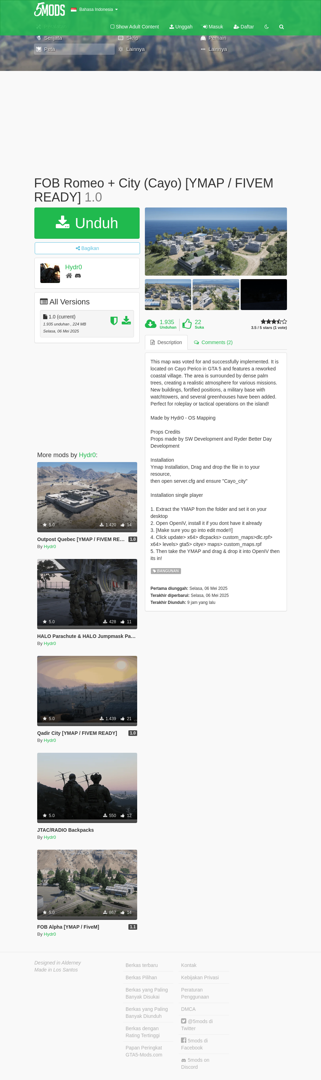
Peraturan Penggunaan (195, 993)
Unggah (181, 26)
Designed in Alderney (57, 963)
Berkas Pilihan (141, 977)
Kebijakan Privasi (200, 977)
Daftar (244, 26)
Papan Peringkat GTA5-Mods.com (144, 1051)
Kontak (188, 965)
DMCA (188, 1009)
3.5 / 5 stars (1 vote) (269, 328)
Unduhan (168, 327)
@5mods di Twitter (197, 1024)
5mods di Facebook (194, 1044)
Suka (199, 327)
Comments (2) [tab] (213, 342)
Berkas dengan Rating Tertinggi (143, 1032)
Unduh (87, 223)
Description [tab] (166, 342)
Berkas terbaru (142, 965)
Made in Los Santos (56, 970)
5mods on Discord (195, 1063)
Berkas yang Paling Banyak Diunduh (147, 1012)
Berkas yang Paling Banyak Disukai (147, 993)
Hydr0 (73, 267)
